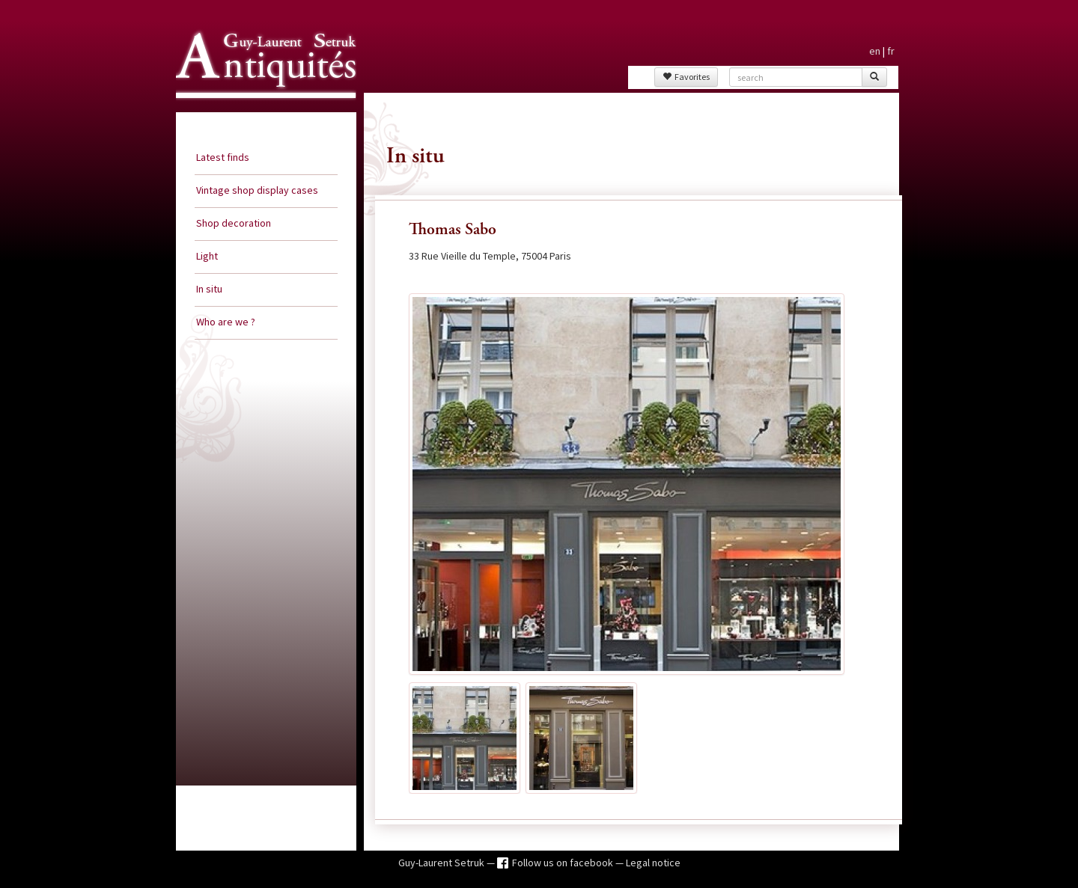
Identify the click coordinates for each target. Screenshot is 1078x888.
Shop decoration (233, 223)
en (874, 51)
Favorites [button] (686, 76)
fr (891, 51)
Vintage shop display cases (257, 190)
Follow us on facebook (563, 862)
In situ (209, 289)
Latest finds (222, 157)
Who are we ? (225, 321)
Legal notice (653, 862)
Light (207, 256)
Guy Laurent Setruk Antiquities (261, 111)
